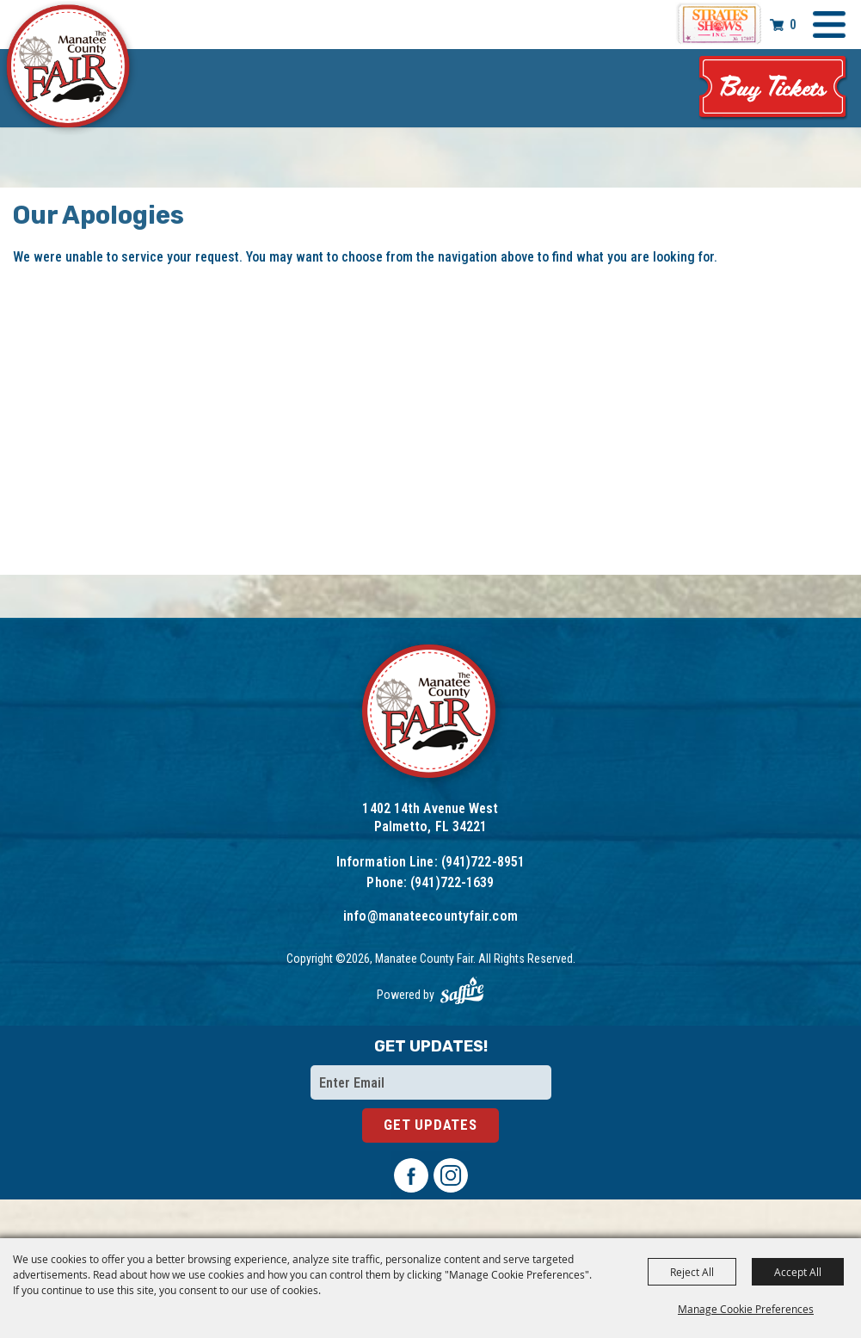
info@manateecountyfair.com (430, 916)
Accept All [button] (797, 1272)
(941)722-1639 (452, 882)
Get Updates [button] (430, 1124)
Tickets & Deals (773, 88)
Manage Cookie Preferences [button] (746, 1309)
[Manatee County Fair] (69, 69)
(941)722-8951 (483, 862)
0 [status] (793, 24)
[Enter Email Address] (431, 1082)
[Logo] (430, 713)
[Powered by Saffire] (461, 991)
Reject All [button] (692, 1272)
